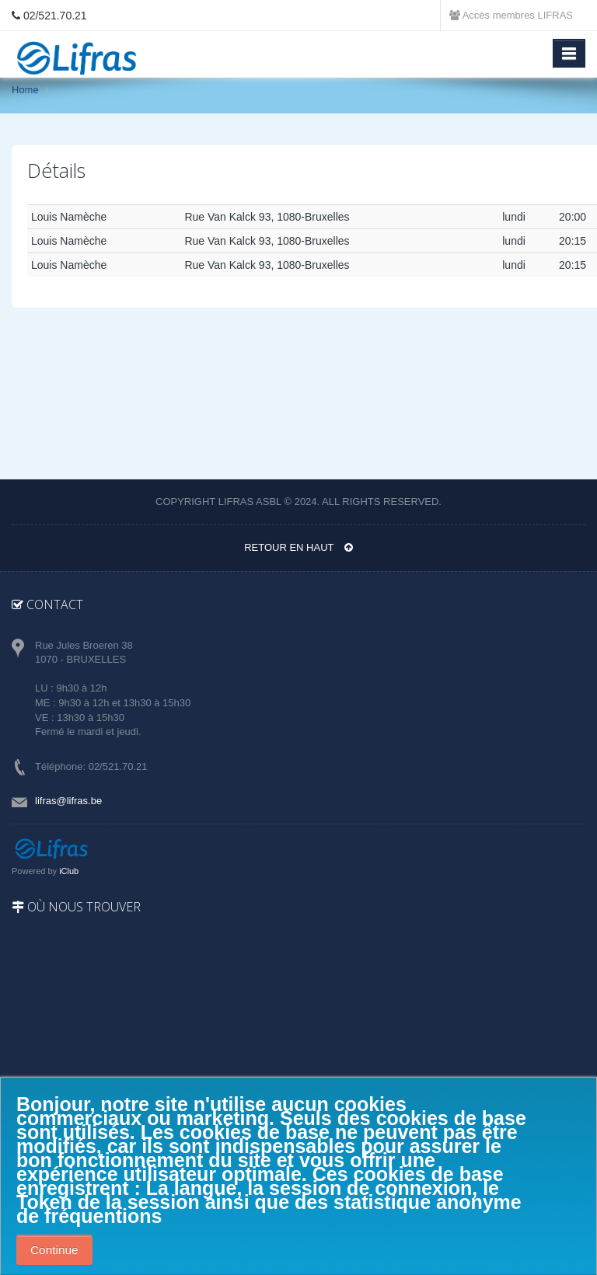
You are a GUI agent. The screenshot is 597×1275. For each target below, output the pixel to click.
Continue (54, 1249)
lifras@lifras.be (68, 800)
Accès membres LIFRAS (511, 15)
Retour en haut (298, 547)
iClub (69, 871)
